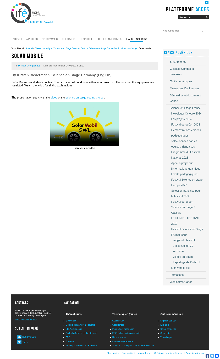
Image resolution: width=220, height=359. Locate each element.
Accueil (17, 39)
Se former (68, 39)
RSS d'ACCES (29, 337)
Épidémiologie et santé (122, 341)
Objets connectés (168, 329)
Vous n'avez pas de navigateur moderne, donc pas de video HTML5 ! (84, 124)
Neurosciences (119, 337)
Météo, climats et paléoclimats (126, 333)
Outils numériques (110, 39)
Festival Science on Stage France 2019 (100, 48)
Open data (165, 333)
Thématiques (86, 39)
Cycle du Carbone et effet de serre (81, 333)
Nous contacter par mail (26, 320)
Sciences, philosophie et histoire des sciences (133, 345)
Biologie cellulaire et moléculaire (80, 325)
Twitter (25, 342)
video (54, 97)
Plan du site (113, 353)
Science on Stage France (66, 48)
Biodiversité (71, 321)
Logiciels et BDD (168, 321)
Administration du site (197, 353)
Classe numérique (136, 39)
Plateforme (187, 9)
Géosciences (118, 325)
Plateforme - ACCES (40, 21)
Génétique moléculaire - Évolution (81, 345)
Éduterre (70, 341)
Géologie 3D (118, 321)
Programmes (50, 39)
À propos (32, 39)
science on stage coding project (85, 97)
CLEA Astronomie (74, 329)
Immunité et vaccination (123, 329)
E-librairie (164, 325)
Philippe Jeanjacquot (29, 65)
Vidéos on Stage (129, 48)
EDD (68, 337)
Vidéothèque (166, 337)
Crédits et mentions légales (168, 353)
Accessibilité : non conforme (136, 353)
